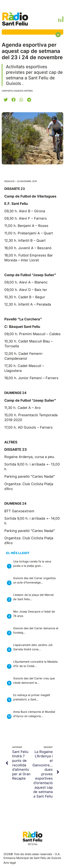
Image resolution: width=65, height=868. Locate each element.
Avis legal (9, 862)
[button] (6, 100)
